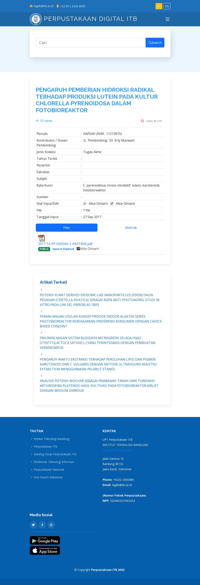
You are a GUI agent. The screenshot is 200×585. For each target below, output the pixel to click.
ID (158, 6)
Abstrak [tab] (131, 230)
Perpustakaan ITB (45, 446)
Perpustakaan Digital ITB (83, 18)
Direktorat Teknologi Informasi (54, 462)
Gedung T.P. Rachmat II (118, 450)
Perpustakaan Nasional (49, 469)
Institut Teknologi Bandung (51, 438)
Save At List (151, 123)
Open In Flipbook (63, 251)
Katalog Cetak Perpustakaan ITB (55, 454)
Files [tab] (66, 230)
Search (155, 44)
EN (167, 6)
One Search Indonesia (48, 477)
